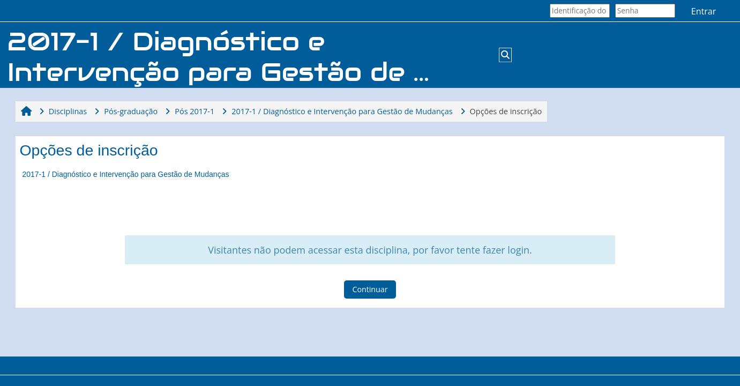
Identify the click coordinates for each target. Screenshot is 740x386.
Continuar (369, 289)
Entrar (703, 11)
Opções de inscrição (506, 111)
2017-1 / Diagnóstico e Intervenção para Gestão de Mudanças (125, 174)
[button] (505, 55)
